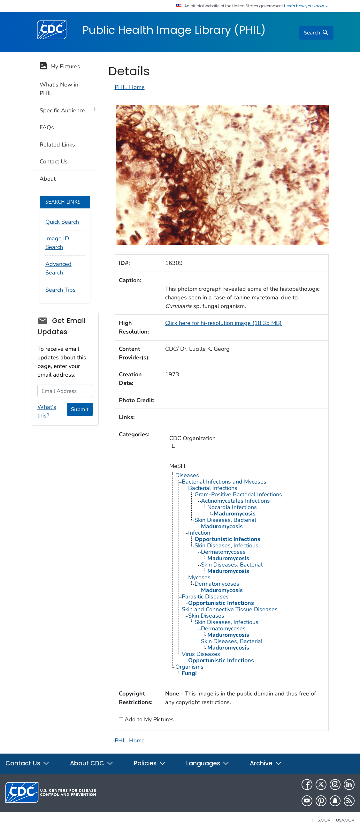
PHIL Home (130, 87)
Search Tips (60, 290)
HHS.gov (321, 820)
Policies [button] (150, 763)
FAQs (47, 127)
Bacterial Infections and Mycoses (224, 481)
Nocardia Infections (232, 507)
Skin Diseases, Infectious (226, 545)
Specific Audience (62, 110)
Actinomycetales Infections (235, 501)
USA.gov (345, 820)
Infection (199, 533)
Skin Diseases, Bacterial (225, 520)
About (48, 179)
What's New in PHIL (59, 89)
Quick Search (62, 222)
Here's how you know (306, 6)
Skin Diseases (206, 616)
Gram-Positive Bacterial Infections (238, 494)
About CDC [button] (91, 763)
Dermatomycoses (223, 552)
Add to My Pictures (148, 719)
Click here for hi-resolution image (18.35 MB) (223, 323)
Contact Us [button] (27, 763)
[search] (316, 33)
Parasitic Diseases (205, 596)
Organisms (189, 667)
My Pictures (60, 67)
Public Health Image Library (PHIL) (174, 30)
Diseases (187, 475)
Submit (79, 409)
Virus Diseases (201, 654)
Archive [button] (266, 763)
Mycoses (199, 577)
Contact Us (54, 161)
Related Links (57, 144)
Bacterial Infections (212, 488)
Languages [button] (207, 763)
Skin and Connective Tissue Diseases (230, 609)
